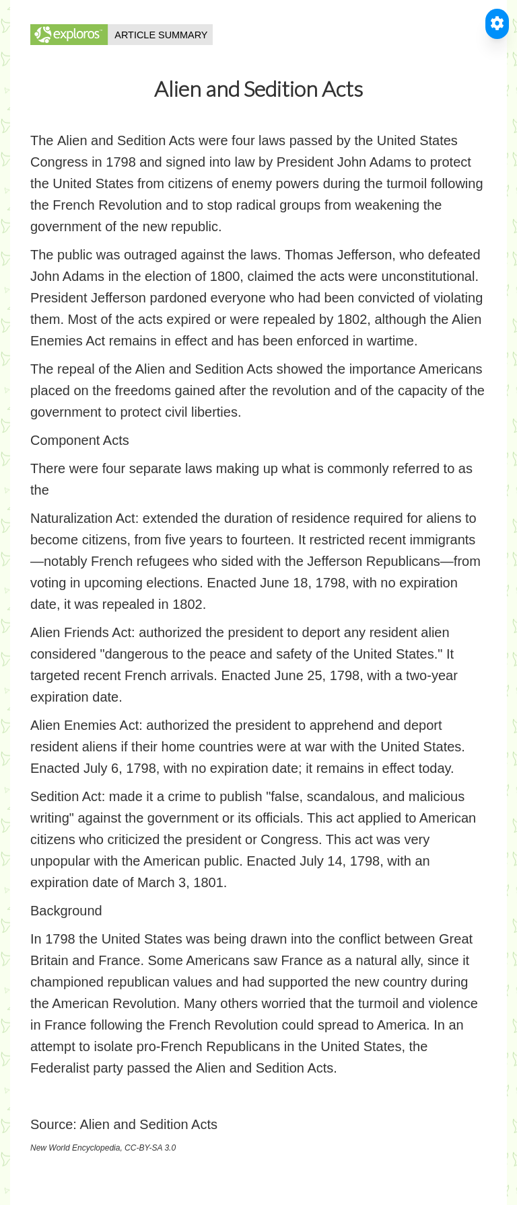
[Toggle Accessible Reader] (497, 24)
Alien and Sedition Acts (148, 1124)
